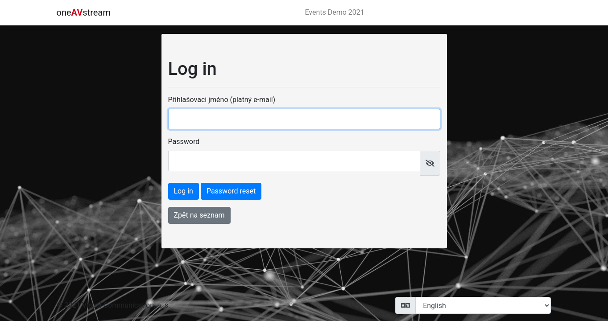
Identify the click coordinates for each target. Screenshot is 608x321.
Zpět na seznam (199, 215)
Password (184, 141)
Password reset (231, 191)
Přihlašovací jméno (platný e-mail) (222, 99)
